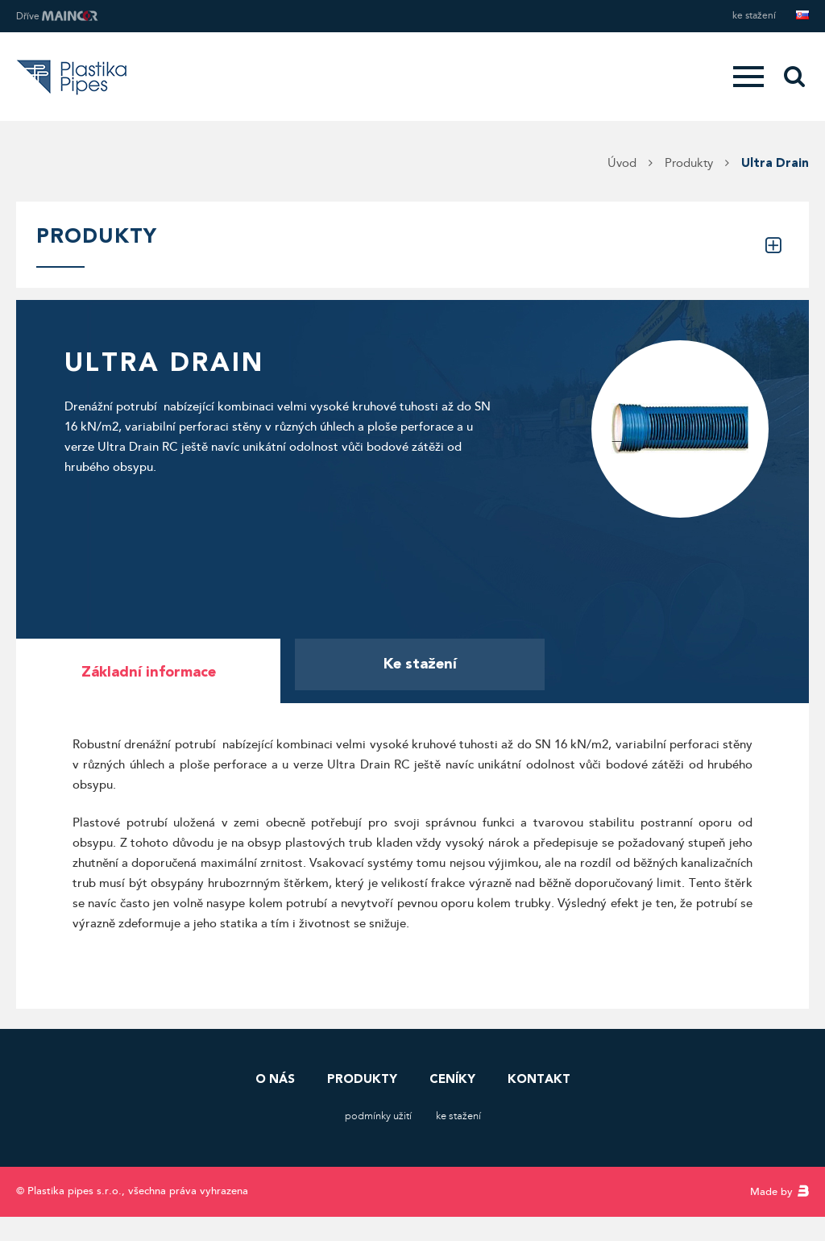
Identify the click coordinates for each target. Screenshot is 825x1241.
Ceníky (452, 1079)
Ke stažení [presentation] (420, 664)
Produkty (362, 1079)
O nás (275, 1079)
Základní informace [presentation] (148, 672)
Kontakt (539, 1079)
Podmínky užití (378, 1116)
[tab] (148, 671)
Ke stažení (754, 16)
